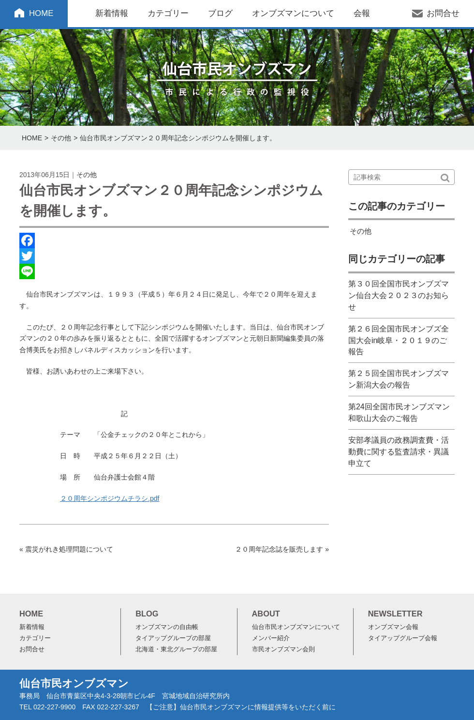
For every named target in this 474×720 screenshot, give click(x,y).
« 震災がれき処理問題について (66, 549)
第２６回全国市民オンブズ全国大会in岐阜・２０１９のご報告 (398, 340)
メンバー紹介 (271, 638)
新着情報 (111, 13)
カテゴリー (168, 13)
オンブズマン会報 (393, 627)
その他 (61, 138)
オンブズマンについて (293, 13)
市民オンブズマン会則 (283, 649)
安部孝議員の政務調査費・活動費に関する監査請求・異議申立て (398, 451)
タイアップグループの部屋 (173, 638)
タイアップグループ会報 (402, 638)
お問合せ (443, 13)
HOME (41, 13)
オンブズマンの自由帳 (166, 627)
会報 (362, 13)
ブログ (220, 13)
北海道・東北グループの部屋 (176, 649)
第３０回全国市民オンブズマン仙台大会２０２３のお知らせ (398, 295)
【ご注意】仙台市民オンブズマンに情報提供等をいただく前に (241, 707)
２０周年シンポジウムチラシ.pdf (109, 498)
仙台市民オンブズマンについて (296, 627)
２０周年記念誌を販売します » (282, 549)
